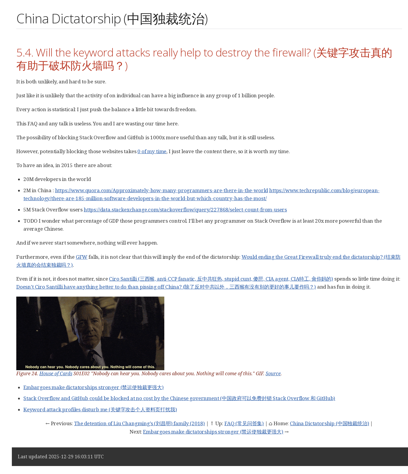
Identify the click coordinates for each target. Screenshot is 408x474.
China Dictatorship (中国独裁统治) (329, 423)
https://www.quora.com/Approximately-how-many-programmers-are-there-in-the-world (161, 190)
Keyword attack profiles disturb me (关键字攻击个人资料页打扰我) (100, 409)
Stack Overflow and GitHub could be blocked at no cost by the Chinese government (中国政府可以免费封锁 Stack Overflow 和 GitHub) (179, 398)
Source (273, 373)
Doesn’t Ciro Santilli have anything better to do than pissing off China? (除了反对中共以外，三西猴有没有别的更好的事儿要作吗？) (166, 286)
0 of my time (151, 151)
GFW (82, 256)
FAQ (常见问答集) (244, 423)
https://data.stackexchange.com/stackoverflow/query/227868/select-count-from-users (185, 209)
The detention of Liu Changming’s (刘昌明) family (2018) (139, 423)
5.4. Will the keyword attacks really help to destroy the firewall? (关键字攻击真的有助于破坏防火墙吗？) (204, 59)
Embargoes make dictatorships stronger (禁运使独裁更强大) (93, 387)
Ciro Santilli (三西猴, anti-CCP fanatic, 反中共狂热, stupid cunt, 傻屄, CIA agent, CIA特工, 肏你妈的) (221, 278)
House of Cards (55, 373)
